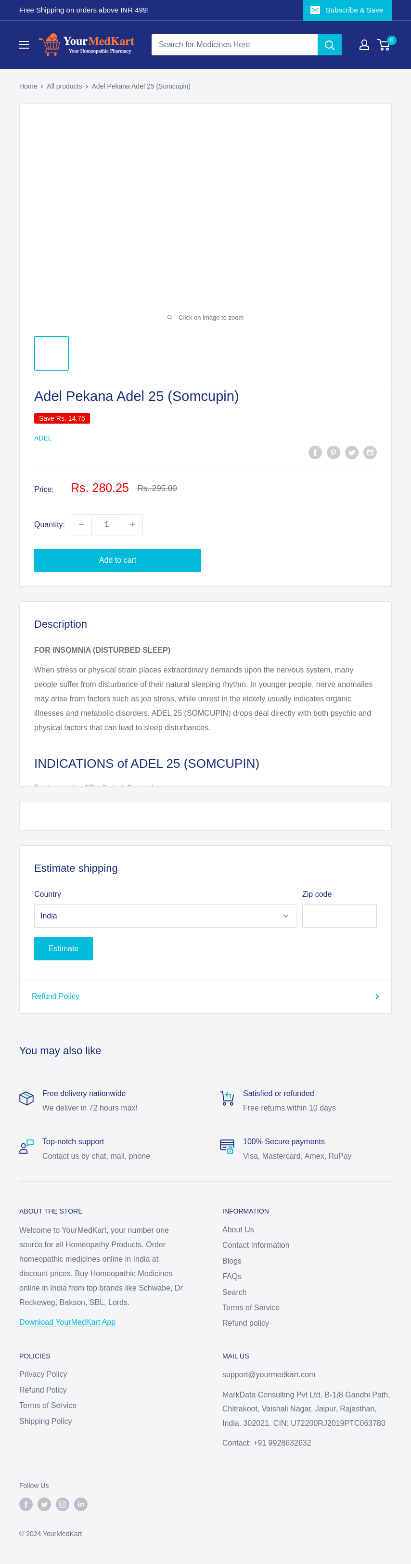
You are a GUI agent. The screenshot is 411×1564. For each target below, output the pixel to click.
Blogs (232, 1261)
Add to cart (117, 560)
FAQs (232, 1276)
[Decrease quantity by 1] (81, 525)
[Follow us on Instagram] (62, 1504)
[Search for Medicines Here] (235, 44)
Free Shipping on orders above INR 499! (84, 10)
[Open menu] (24, 45)
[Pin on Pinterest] (333, 452)
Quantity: (49, 524)
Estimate (63, 948)
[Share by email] (370, 452)
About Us (238, 1230)
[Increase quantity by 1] (132, 525)
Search (234, 1292)
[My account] (364, 44)
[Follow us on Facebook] (26, 1504)
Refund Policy (205, 996)
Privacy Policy (43, 1374)
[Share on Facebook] (315, 452)
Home (28, 86)
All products (64, 86)
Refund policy (245, 1323)
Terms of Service (251, 1308)
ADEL (43, 438)
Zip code (317, 894)
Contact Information (256, 1245)
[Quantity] (106, 525)
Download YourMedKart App (67, 1322)
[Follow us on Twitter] (44, 1504)
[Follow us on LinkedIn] (81, 1504)
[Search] (330, 44)
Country (47, 894)
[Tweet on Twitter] (352, 452)
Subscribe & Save (346, 10)
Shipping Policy (45, 1421)
